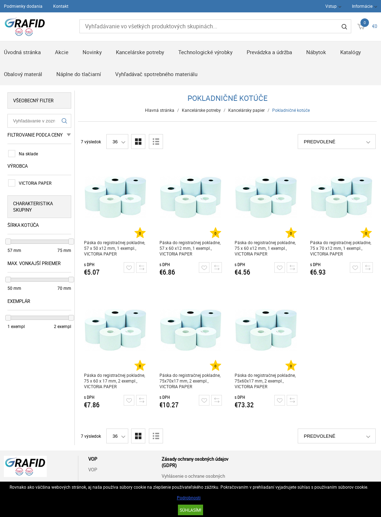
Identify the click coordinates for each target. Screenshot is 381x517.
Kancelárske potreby (140, 52)
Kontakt (60, 6)
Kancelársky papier (246, 110)
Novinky (92, 52)
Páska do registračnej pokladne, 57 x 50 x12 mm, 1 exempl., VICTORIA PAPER (114, 248)
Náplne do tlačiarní (78, 73)
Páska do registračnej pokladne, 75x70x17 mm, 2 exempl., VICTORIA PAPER (189, 380)
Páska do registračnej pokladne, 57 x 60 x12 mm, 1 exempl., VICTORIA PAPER (189, 248)
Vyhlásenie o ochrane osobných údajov (193, 480)
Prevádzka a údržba (269, 52)
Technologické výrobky (205, 52)
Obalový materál (23, 73)
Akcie (61, 52)
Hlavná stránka (159, 110)
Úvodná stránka (22, 52)
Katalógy (350, 52)
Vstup (331, 6)
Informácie (362, 6)
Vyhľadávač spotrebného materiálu (156, 73)
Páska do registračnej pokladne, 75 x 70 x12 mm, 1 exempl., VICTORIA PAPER (340, 248)
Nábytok (316, 52)
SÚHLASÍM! (190, 510)
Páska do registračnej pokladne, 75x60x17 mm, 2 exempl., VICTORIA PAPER (265, 380)
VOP (92, 469)
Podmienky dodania (23, 6)
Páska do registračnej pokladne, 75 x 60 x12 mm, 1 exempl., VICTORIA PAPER (265, 248)
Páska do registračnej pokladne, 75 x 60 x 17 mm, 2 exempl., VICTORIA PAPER (114, 380)
